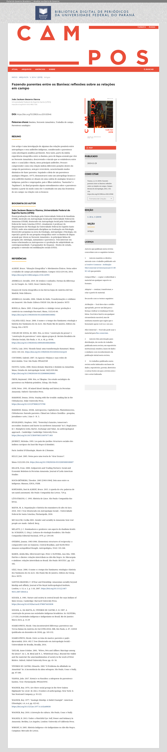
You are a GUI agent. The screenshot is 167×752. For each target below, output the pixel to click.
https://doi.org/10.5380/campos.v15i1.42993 (30, 275)
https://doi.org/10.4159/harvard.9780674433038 (32, 604)
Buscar (149, 69)
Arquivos (26, 69)
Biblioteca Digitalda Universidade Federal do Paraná (95, 13)
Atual (15, 69)
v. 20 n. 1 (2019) (36, 77)
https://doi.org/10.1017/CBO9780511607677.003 (32, 435)
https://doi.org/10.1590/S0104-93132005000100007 (52, 462)
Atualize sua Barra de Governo (46, 1)
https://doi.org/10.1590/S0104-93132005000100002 (33, 314)
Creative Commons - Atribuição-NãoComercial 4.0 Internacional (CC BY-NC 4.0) (100, 267)
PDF (90, 148)
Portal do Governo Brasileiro (19, 1)
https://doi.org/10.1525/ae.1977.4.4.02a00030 (31, 706)
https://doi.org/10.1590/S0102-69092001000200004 (33, 342)
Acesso (152, 27)
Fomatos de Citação (97, 199)
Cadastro (142, 27)
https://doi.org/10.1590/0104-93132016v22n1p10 (46, 352)
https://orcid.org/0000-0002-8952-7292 (24, 104)
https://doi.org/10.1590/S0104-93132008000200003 (33, 373)
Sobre (52, 69)
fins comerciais (102, 333)
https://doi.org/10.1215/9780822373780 (28, 404)
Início (14, 77)
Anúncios (40, 69)
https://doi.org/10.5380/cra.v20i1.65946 (34, 114)
